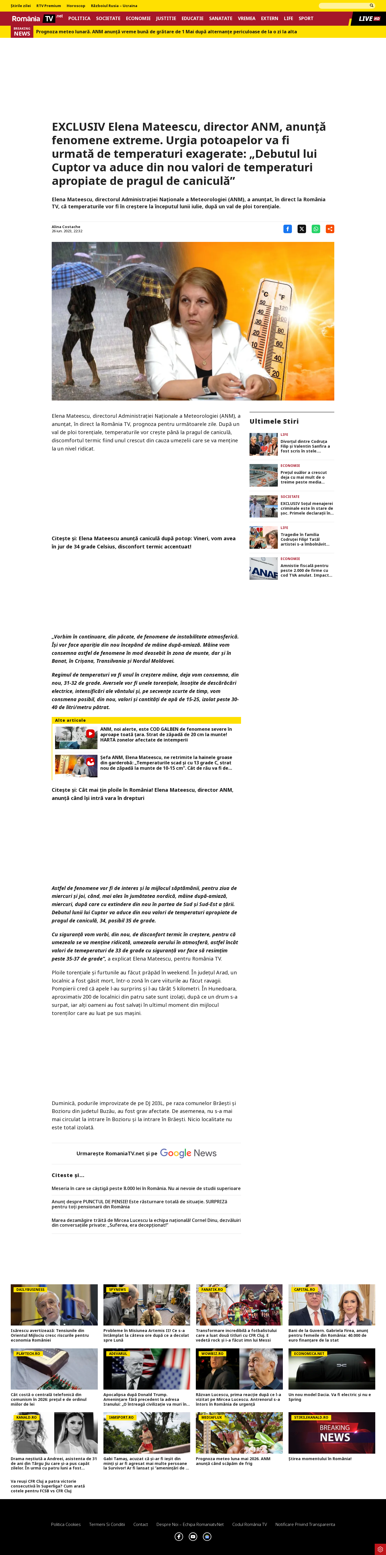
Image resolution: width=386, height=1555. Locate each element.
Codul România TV (249, 1524)
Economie (138, 18)
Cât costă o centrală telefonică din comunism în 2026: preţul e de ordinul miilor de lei (48, 1399)
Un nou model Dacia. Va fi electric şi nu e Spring (330, 1397)
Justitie (166, 18)
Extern (269, 18)
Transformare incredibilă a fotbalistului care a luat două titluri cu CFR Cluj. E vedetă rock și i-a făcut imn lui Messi (236, 1335)
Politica (79, 18)
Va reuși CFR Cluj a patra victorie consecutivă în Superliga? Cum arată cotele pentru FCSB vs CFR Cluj (48, 1486)
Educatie (192, 18)
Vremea (246, 18)
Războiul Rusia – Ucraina (114, 6)
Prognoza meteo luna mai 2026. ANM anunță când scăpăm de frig (233, 1461)
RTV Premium (48, 6)
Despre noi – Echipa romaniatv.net (190, 1524)
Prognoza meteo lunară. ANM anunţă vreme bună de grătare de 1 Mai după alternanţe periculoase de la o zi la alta (166, 31)
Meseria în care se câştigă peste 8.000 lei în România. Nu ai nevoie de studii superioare (146, 1188)
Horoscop (76, 6)
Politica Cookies (66, 1524)
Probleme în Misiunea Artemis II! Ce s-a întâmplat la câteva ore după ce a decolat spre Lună (146, 1335)
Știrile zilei (21, 6)
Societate (108, 18)
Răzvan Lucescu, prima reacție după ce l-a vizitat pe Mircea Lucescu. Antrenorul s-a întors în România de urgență (238, 1399)
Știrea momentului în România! (320, 1458)
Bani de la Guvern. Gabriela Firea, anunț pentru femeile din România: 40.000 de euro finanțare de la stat (328, 1335)
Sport (306, 18)
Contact (140, 1524)
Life (288, 18)
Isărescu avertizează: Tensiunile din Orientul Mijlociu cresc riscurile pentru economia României (50, 1335)
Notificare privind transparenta (305, 1524)
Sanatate (220, 18)
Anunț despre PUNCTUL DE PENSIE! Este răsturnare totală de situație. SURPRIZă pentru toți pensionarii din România (139, 1204)
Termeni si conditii (107, 1524)
